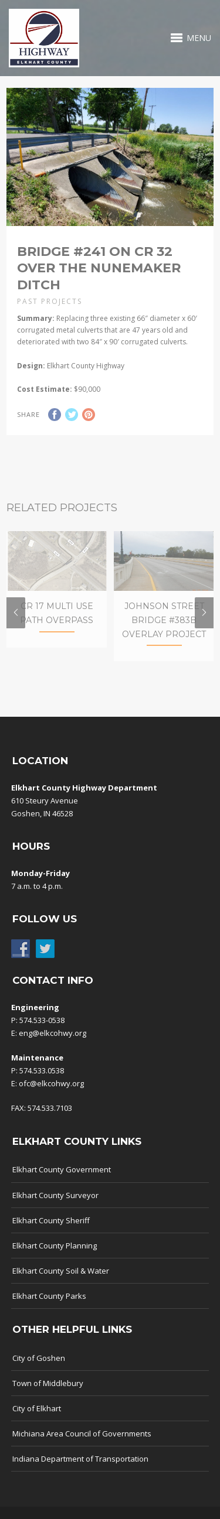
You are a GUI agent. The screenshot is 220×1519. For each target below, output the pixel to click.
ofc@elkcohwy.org (51, 1092)
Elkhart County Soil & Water (60, 1280)
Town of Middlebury (47, 1392)
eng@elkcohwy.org (52, 1042)
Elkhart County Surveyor (55, 1204)
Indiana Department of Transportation (80, 1468)
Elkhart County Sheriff (51, 1229)
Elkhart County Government (61, 1179)
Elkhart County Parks (49, 1305)
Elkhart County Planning (54, 1255)
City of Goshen (38, 1367)
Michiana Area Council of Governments (81, 1443)
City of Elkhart (36, 1417)
